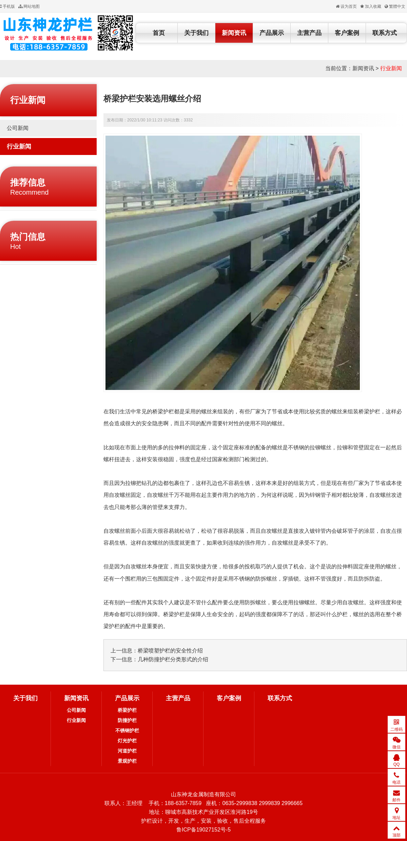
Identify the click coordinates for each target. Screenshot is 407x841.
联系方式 (384, 33)
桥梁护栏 (127, 710)
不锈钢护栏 (127, 730)
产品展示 (271, 33)
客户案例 (347, 33)
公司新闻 (17, 128)
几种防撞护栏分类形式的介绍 (173, 659)
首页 (159, 33)
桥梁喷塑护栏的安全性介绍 (170, 650)
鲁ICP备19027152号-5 (203, 830)
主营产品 (309, 33)
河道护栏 (127, 751)
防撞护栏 (127, 720)
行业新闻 (391, 68)
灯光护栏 (127, 740)
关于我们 (196, 33)
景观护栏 (127, 761)
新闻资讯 (234, 33)
